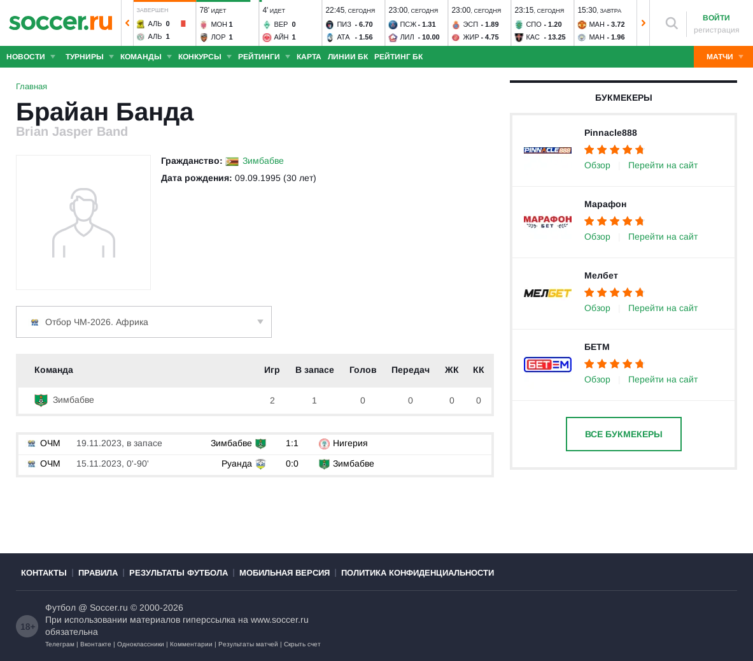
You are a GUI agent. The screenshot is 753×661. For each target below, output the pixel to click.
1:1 (292, 443)
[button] (127, 23)
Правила (98, 572)
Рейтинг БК (398, 56)
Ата (343, 37)
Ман (596, 24)
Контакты (44, 572)
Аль (155, 23)
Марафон (605, 204)
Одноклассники (140, 644)
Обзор (597, 165)
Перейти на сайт (663, 165)
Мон (219, 24)
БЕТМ (597, 347)
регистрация (717, 29)
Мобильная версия (284, 572)
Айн (281, 37)
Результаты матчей (248, 644)
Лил (407, 37)
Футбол (60, 607)
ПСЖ (408, 24)
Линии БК (348, 56)
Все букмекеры (624, 434)
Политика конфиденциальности (417, 572)
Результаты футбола (178, 572)
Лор (218, 37)
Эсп (470, 24)
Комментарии (191, 644)
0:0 (292, 463)
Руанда (237, 463)
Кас (532, 37)
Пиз (344, 24)
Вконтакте (95, 644)
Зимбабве (263, 161)
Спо (533, 24)
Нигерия (350, 443)
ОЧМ (42, 443)
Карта (309, 56)
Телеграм (59, 644)
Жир (471, 37)
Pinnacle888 (610, 132)
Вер (281, 24)
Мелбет (601, 275)
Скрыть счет (302, 644)
